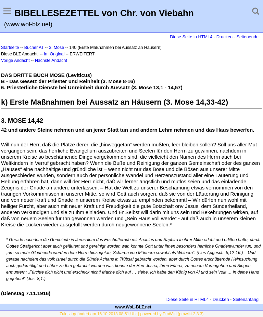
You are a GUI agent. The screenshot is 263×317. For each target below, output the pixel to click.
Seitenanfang (246, 299)
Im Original (54, 54)
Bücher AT (34, 47)
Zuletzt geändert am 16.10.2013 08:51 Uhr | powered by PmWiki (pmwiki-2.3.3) (132, 314)
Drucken (224, 36)
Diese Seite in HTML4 (191, 36)
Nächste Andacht (51, 60)
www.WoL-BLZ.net (133, 307)
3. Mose (56, 47)
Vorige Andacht (15, 60)
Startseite (10, 47)
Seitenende (247, 36)
